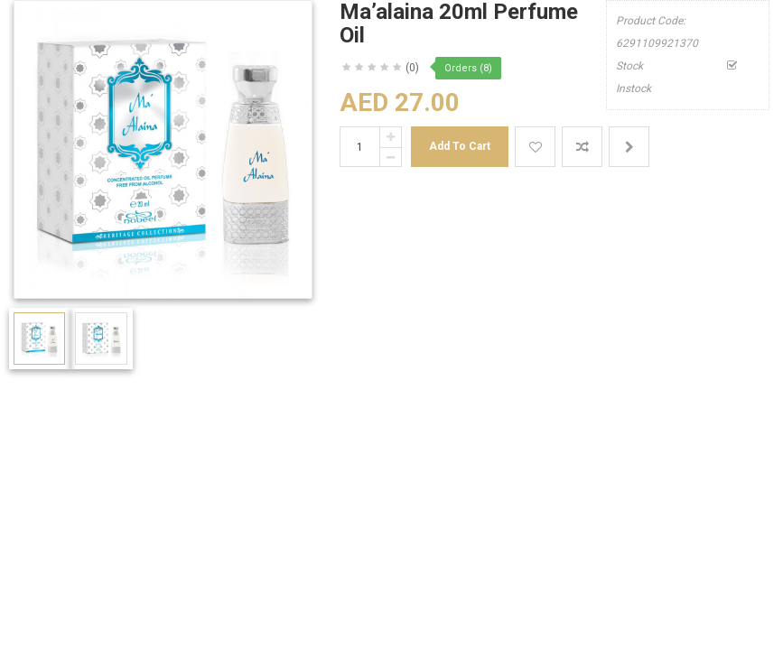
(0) (412, 67)
